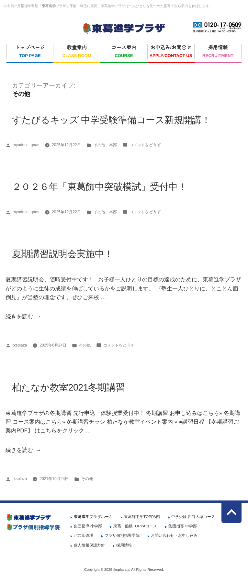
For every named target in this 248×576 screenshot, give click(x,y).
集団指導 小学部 (88, 526)
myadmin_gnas (26, 145)
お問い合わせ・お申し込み (174, 535)
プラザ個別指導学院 (122, 535)
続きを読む (19, 316)
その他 (99, 145)
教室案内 (76, 52)
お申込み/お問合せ (171, 52)
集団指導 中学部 (182, 526)
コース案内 (123, 52)
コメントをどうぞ (145, 145)
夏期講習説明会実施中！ (62, 254)
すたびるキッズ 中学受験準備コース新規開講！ (111, 120)
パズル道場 (83, 535)
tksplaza (20, 345)
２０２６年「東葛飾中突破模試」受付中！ (99, 187)
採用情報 (218, 52)
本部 (113, 145)
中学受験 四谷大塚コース (193, 516)
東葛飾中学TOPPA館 (142, 516)
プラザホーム (93, 516)
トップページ (30, 52)
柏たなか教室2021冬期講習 (68, 387)
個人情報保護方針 (89, 545)
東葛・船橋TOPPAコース (135, 526)
